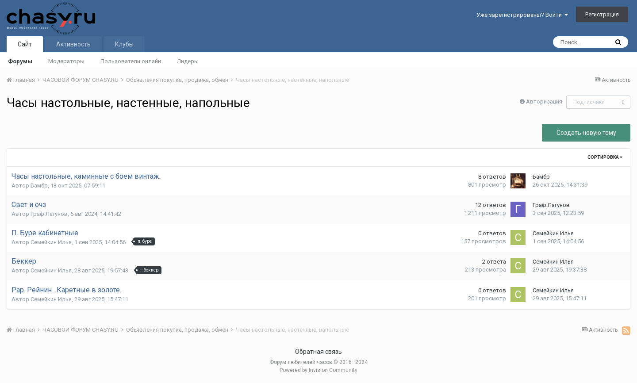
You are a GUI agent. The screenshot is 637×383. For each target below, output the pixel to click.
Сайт (25, 44)
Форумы (20, 61)
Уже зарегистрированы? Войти (522, 14)
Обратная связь (318, 351)
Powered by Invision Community (318, 370)
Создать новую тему (586, 132)
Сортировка (604, 157)
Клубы (124, 44)
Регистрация (602, 14)
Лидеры (188, 61)
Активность (73, 44)
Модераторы (66, 61)
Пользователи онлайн (130, 61)
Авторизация (544, 101)
